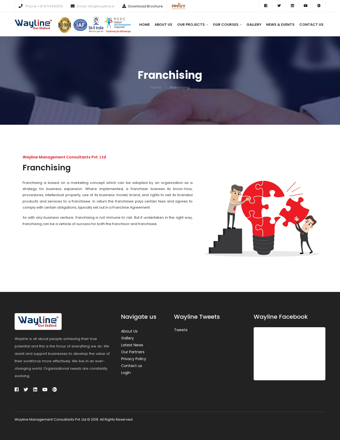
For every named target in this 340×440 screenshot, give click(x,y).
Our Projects (192, 24)
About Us (129, 331)
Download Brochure (145, 6)
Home (144, 24)
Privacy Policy (133, 358)
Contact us (311, 24)
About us (163, 24)
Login (126, 372)
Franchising (47, 167)
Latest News (132, 345)
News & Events (280, 24)
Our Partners (132, 352)
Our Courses (227, 24)
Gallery (253, 24)
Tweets (181, 330)
